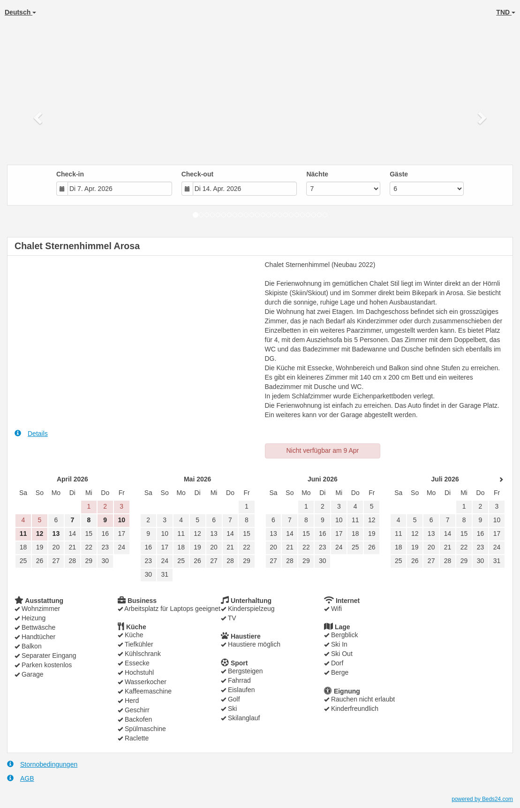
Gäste (399, 174)
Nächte (317, 174)
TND (505, 12)
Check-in (70, 174)
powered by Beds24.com (482, 799)
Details (31, 433)
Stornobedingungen (42, 764)
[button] (39, 117)
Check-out (197, 174)
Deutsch (20, 12)
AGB (20, 778)
